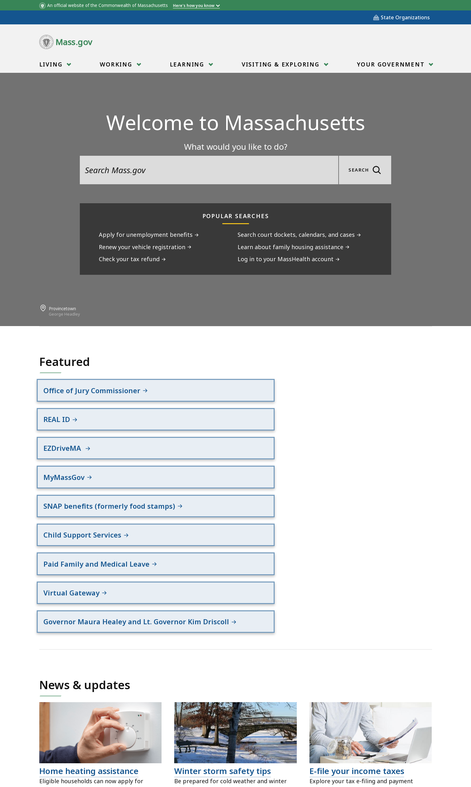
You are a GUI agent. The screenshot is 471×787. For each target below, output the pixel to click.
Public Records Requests (221, 752)
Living (52, 66)
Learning (188, 66)
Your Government (392, 66)
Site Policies (160, 752)
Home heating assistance (88, 621)
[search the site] (209, 170)
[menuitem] (54, 64)
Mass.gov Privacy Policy (296, 772)
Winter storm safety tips (222, 621)
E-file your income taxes (356, 621)
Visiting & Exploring (281, 66)
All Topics (118, 752)
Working (116, 66)
